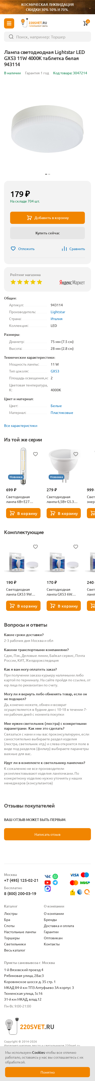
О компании (54, 913)
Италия (57, 318)
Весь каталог (14, 950)
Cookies (38, 1052)
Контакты (52, 944)
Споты (9, 925)
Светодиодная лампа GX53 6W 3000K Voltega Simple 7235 (59, 592)
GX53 (55, 371)
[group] (47, 129)
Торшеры (12, 937)
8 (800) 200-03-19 (20, 893)
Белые (56, 405)
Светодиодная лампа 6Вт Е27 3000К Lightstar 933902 (19, 499)
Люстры (10, 913)
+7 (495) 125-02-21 (21, 880)
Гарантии (51, 931)
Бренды (50, 919)
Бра (7, 919)
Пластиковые (62, 412)
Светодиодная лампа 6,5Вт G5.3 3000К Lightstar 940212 (60, 499)
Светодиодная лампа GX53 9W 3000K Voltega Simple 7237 (19, 592)
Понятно (48, 1072)
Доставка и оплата (59, 925)
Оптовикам (53, 937)
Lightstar (58, 311)
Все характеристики (20, 425)
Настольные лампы (20, 931)
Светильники (15, 944)
